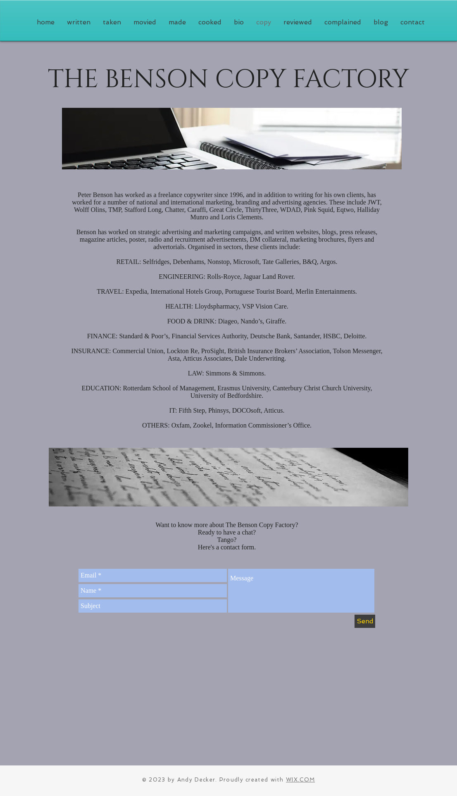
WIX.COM (300, 780)
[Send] (365, 621)
